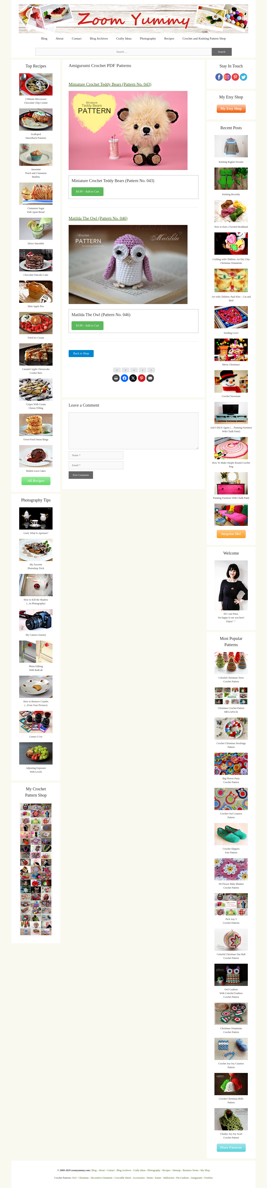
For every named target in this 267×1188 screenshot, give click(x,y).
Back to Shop (81, 353)
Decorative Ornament (101, 1177)
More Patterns (231, 1148)
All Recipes (35, 481)
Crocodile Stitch (123, 1177)
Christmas (84, 1177)
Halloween (168, 1177)
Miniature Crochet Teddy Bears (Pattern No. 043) (110, 84)
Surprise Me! (231, 534)
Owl (74, 1177)
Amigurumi (196, 1177)
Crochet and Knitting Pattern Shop (204, 38)
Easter (158, 1177)
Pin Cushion (182, 1177)
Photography (148, 38)
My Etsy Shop (231, 108)
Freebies (208, 1177)
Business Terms (190, 1170)
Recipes (169, 38)
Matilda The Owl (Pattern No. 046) (98, 218)
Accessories (139, 1177)
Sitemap (177, 1170)
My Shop (205, 1170)
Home (150, 1177)
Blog (44, 38)
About (60, 38)
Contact (77, 38)
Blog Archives (99, 38)
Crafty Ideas (124, 38)
